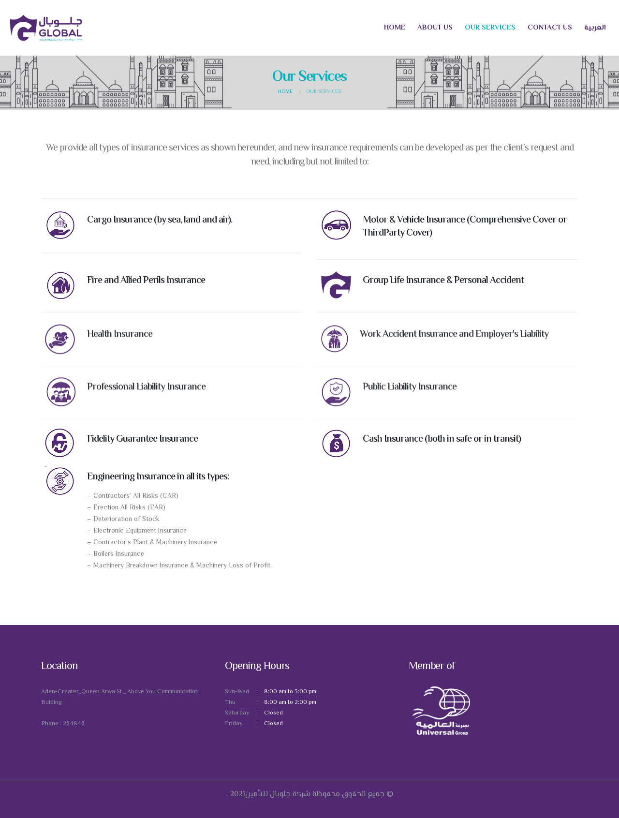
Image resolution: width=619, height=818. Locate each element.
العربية (595, 27)
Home (394, 27)
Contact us (550, 27)
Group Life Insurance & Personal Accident (443, 281)
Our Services (490, 27)
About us (435, 27)
